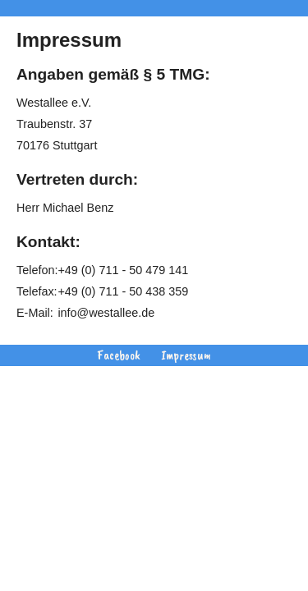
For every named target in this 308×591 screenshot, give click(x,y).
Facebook (118, 355)
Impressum (186, 355)
